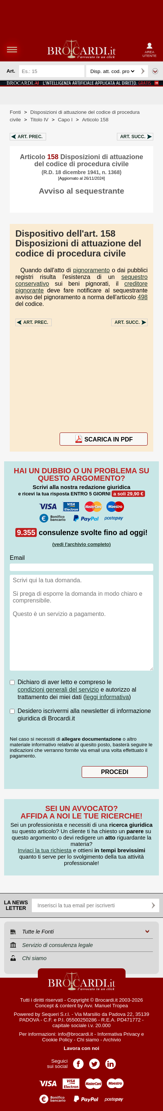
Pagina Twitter (94, 1061)
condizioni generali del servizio (58, 689)
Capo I (65, 119)
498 (143, 297)
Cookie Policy (57, 1039)
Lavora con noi (81, 1048)
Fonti (15, 112)
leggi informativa (107, 697)
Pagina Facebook (78, 1061)
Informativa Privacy (118, 1034)
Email (17, 558)
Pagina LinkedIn (110, 1061)
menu (12, 49)
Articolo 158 (95, 119)
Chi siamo (88, 1039)
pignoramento (91, 270)
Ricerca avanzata (155, 71)
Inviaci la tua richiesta (44, 850)
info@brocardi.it (75, 1034)
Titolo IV (39, 119)
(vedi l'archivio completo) (81, 544)
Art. (30, 136)
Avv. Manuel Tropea (106, 1005)
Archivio (112, 1039)
